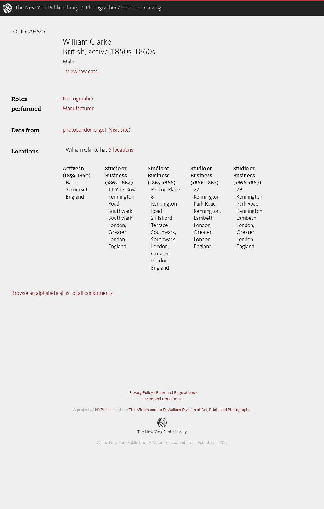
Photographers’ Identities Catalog (123, 8)
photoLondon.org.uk (85, 130)
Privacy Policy (141, 393)
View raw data (82, 72)
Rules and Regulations (175, 393)
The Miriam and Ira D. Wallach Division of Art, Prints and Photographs (189, 410)
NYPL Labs (104, 410)
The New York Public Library (46, 8)
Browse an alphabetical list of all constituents (62, 293)
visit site (119, 130)
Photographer (78, 99)
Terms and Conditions (162, 399)
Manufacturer (78, 108)
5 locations (121, 150)
